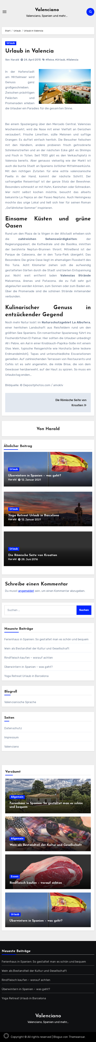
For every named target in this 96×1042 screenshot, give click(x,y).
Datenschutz (13, 728)
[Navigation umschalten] (4, 12)
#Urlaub (60, 59)
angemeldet (26, 591)
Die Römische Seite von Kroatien (32, 555)
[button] (6, 1036)
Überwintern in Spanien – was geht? (34, 475)
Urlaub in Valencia (29, 51)
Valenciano (47, 10)
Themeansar (77, 1037)
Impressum (11, 737)
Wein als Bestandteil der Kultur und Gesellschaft (36, 648)
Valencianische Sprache (20, 702)
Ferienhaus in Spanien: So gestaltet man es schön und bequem (46, 639)
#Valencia (72, 59)
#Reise (50, 59)
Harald (15, 59)
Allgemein (17, 796)
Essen (14, 876)
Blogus (57, 1037)
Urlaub (11, 43)
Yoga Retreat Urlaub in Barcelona (33, 515)
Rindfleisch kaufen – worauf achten (28, 657)
